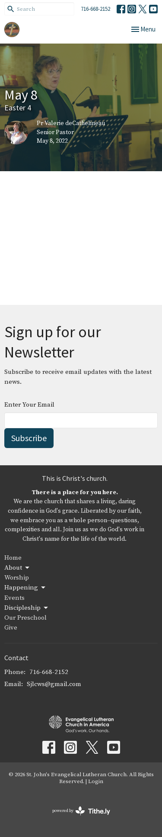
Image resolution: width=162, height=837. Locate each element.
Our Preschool (25, 618)
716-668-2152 (95, 9)
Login (95, 781)
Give (10, 628)
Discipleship (26, 608)
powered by (81, 810)
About (17, 568)
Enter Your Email (29, 405)
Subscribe (29, 438)
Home (13, 558)
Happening (25, 587)
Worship (16, 578)
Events (14, 598)
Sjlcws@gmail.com (54, 684)
